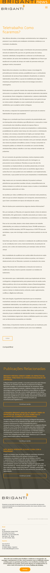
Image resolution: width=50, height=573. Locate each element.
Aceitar (25, 569)
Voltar (8, 338)
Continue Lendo (25, 411)
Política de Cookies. (36, 565)
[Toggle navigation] (46, 7)
